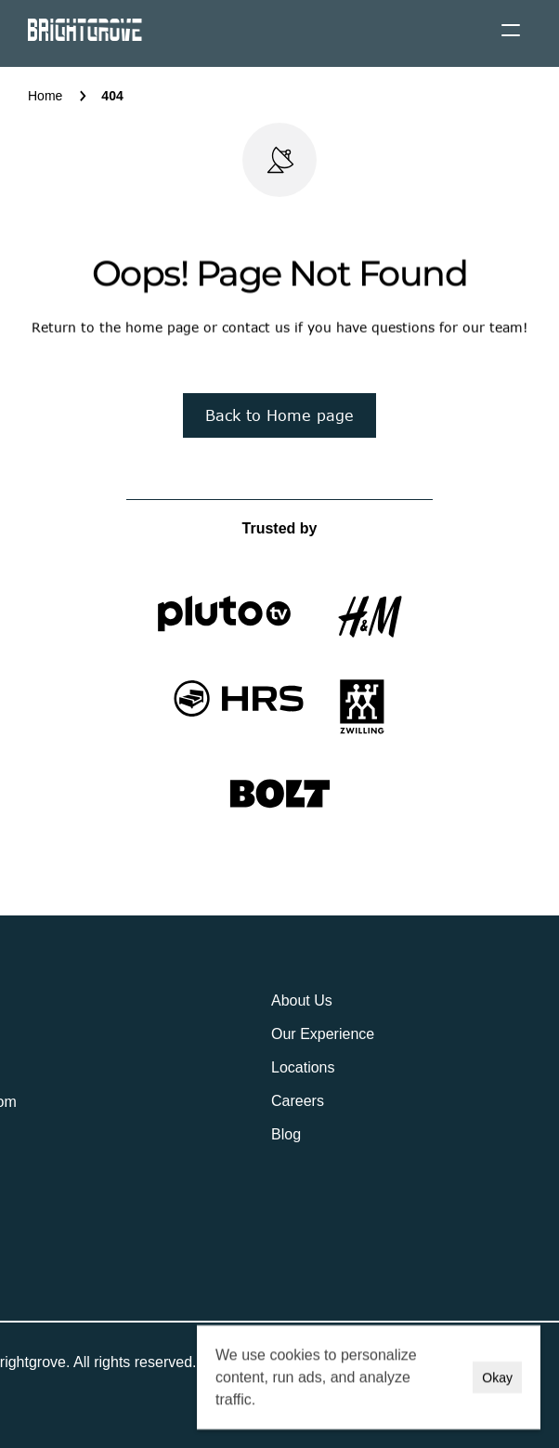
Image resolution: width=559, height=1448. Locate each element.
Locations (303, 1067)
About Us (301, 1000)
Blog (286, 1134)
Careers (297, 1101)
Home (45, 95)
